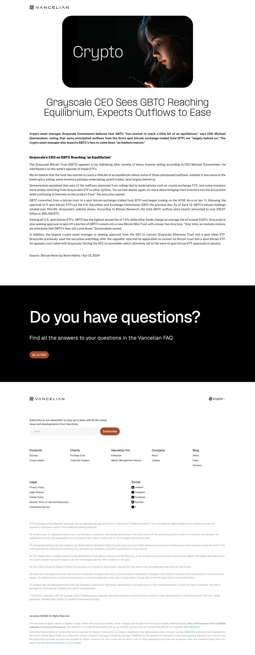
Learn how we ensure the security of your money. (55, 642)
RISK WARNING (192, 627)
